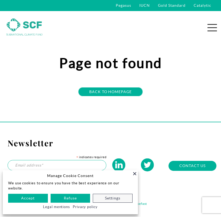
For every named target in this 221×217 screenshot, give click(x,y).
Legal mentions (56, 207)
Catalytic (202, 5)
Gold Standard (172, 5)
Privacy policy (85, 207)
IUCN (144, 5)
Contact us (192, 166)
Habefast (140, 203)
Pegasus (123, 5)
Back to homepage (110, 92)
